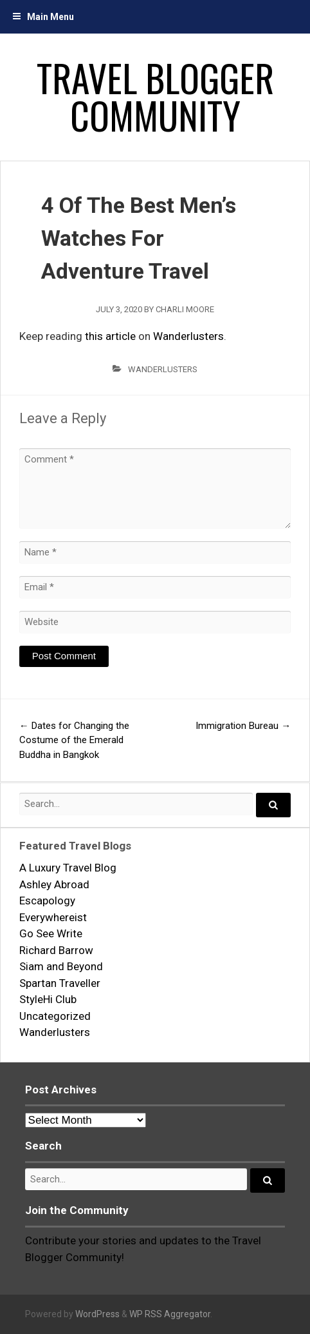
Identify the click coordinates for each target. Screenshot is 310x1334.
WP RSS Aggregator (169, 1314)
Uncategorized (55, 1016)
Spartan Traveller (59, 983)
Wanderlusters (188, 336)
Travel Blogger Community (155, 96)
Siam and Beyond (61, 966)
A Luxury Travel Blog (67, 867)
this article (110, 336)
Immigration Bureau (243, 726)
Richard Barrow (56, 950)
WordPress (97, 1314)
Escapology (47, 900)
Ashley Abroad (54, 884)
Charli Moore (185, 309)
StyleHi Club (48, 999)
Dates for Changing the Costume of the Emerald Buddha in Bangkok (74, 740)
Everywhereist (53, 917)
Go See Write (50, 933)
